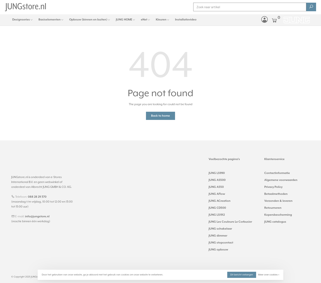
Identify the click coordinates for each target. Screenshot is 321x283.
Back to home (160, 115)
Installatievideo (186, 19)
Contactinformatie (277, 173)
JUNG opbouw (218, 249)
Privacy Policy (273, 187)
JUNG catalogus (275, 221)
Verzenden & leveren (278, 201)
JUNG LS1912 (217, 214)
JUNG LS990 (217, 173)
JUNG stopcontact (221, 242)
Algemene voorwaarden (280, 180)
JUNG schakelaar (220, 228)
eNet (144, 19)
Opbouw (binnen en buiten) (88, 19)
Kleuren (161, 19)
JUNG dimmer (218, 235)
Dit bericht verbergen (241, 274)
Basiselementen (49, 19)
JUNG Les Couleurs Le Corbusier (230, 221)
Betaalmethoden (276, 194)
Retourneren (272, 208)
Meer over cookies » (268, 274)
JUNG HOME (124, 19)
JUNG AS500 (217, 180)
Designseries (21, 19)
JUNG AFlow (217, 194)
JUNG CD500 (217, 208)
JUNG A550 (216, 187)
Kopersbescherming (278, 214)
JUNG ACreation (220, 201)
